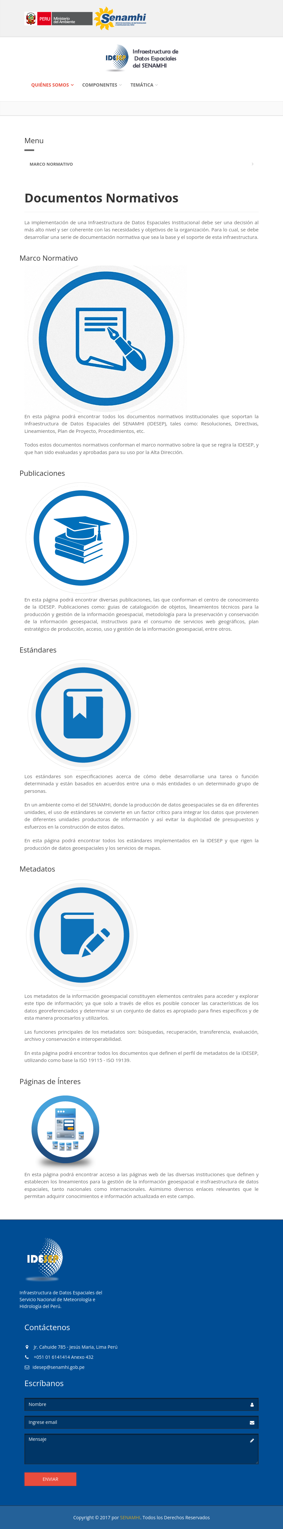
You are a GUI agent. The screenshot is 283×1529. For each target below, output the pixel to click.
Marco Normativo (51, 164)
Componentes (99, 85)
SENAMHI (130, 1517)
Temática (141, 85)
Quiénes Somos (50, 85)
